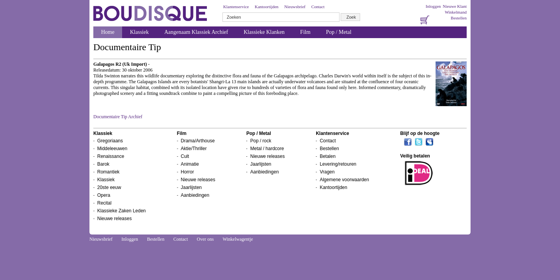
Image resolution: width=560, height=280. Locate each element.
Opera (103, 195)
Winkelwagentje (237, 239)
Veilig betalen (415, 156)
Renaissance (110, 156)
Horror (187, 172)
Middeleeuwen (112, 148)
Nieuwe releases (114, 218)
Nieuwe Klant (455, 6)
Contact (317, 6)
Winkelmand (456, 12)
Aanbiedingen (195, 195)
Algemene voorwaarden (344, 179)
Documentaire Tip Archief (117, 116)
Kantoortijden (266, 6)
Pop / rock (260, 141)
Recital (104, 203)
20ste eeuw (109, 187)
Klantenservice (236, 6)
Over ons (205, 239)
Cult (185, 156)
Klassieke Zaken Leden (121, 211)
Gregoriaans (110, 141)
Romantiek (108, 172)
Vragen (327, 172)
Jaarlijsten (191, 187)
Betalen (328, 156)
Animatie (190, 164)
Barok (103, 164)
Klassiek (139, 32)
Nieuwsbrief (294, 6)
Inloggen (433, 6)
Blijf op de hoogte (419, 133)
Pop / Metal (338, 32)
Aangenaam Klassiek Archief (196, 32)
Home (107, 32)
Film (305, 32)
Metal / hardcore (267, 148)
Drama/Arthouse (198, 141)
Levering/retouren (338, 164)
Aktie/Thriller (194, 148)
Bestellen (459, 18)
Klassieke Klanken (264, 32)
